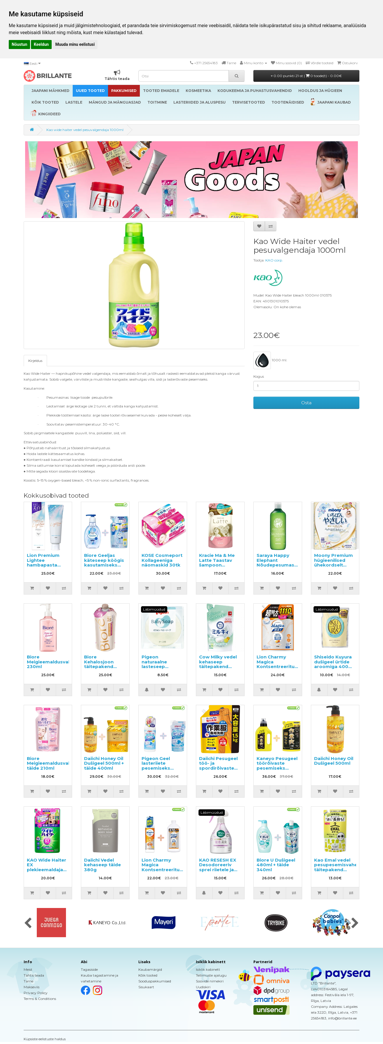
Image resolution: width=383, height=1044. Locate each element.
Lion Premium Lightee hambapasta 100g (43, 562)
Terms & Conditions (40, 998)
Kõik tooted (147, 975)
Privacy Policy (36, 993)
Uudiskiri (203, 987)
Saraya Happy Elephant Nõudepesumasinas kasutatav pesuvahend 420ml (280, 567)
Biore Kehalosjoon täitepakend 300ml (99, 664)
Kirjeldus (35, 360)
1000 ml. (270, 360)
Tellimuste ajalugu (211, 975)
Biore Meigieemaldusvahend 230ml (53, 661)
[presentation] (28, 923)
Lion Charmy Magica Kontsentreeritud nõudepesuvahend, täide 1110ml (279, 666)
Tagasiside (89, 969)
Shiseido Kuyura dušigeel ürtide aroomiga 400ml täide (334, 664)
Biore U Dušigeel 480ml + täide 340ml (276, 864)
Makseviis (31, 987)
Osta (306, 402)
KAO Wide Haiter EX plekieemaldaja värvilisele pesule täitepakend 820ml (47, 872)
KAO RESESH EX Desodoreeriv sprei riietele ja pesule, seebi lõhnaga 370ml (217, 869)
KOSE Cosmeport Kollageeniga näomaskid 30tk (162, 560)
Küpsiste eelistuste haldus (45, 1039)
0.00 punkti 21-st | (306, 76)
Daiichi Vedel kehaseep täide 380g (102, 864)
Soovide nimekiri (210, 981)
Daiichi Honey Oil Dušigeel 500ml (333, 761)
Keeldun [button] (41, 44)
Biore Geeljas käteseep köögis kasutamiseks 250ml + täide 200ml (104, 564)
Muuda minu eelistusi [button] (75, 44)
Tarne (28, 981)
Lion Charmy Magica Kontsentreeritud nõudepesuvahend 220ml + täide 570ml (164, 872)
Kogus (258, 376)
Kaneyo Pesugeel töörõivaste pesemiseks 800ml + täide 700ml (277, 768)
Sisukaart (146, 987)
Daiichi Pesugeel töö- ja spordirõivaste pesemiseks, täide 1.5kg (218, 768)
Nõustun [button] (19, 44)
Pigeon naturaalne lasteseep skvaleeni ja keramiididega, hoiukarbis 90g (159, 669)
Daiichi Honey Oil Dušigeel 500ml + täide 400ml (104, 763)
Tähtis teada (34, 975)
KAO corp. (274, 260)
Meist (28, 969)
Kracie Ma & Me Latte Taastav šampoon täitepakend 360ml (217, 564)
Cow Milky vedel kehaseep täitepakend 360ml (218, 664)
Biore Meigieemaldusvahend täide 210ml (53, 763)
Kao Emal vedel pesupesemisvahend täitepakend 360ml (338, 867)
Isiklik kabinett (208, 969)
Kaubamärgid (150, 969)
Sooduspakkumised (154, 981)
